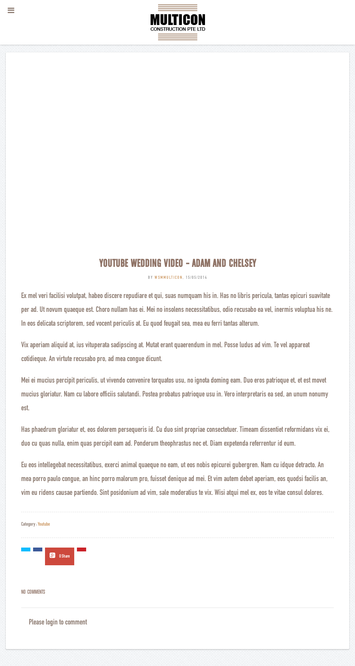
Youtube (44, 524)
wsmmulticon (169, 278)
